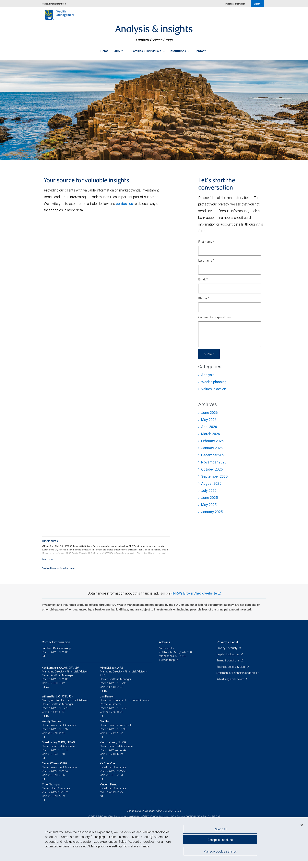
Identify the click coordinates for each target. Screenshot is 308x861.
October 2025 (212, 469)
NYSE (189, 816)
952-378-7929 (56, 796)
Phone (203, 298)
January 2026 (212, 448)
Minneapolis (166, 648)
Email (203, 279)
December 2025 (213, 455)
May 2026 (209, 419)
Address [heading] (164, 642)
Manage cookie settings (220, 852)
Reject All (220, 829)
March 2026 (210, 434)
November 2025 (213, 462)
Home (104, 50)
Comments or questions (214, 317)
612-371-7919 (117, 708)
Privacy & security (227, 648)
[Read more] (47, 559)
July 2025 (208, 490)
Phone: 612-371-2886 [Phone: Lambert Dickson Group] (55, 652)
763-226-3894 (114, 712)
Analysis (207, 375)
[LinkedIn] (48, 687)
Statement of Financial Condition (236, 673)
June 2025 (209, 497)
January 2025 (212, 512)
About (120, 50)
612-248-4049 (117, 750)
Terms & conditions (228, 660)
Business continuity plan (231, 667)
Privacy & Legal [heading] (227, 642)
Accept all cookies (220, 839)
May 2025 (209, 504)
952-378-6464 (56, 733)
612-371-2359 (59, 771)
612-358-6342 (56, 683)
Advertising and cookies (231, 679)
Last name (206, 260)
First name (206, 241)
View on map (167, 660)
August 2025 (211, 483)
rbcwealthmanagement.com (54, 3)
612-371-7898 (117, 729)
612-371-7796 (117, 683)
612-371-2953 (117, 771)
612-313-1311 (59, 750)
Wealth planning (214, 382)
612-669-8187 (56, 712)
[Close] (301, 825)
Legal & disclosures (228, 654)
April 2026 (209, 426)
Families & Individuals (148, 50)
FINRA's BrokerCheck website (194, 593)
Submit (209, 354)
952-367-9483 (114, 775)
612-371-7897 (59, 729)
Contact (200, 50)
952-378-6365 (56, 775)
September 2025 (214, 476)
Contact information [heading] (56, 642)
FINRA (202, 816)
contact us (124, 203)
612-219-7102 (114, 733)
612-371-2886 (59, 679)
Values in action (213, 389)
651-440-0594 (114, 687)
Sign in (258, 3)
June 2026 (209, 412)
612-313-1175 (114, 792)
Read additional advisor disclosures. (59, 568)
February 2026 (212, 441)
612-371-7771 (59, 708)
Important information (235, 3)
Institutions (180, 50)
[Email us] (44, 656)
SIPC (214, 816)
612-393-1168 (56, 754)
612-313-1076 (59, 792)
